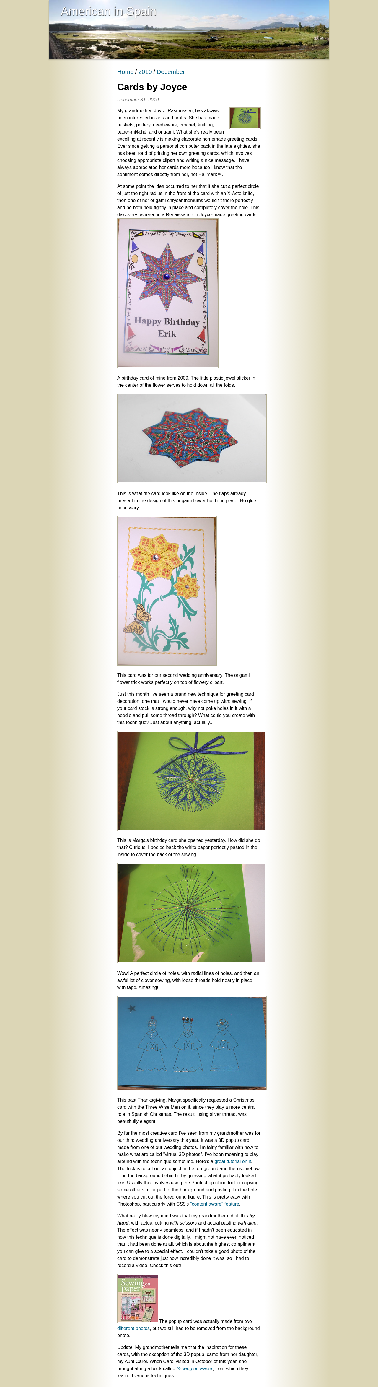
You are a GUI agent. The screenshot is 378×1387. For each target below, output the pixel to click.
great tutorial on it (232, 1161)
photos (143, 1328)
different (125, 1328)
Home (125, 71)
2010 (145, 71)
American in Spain (109, 11)
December (171, 71)
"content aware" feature (214, 1203)
